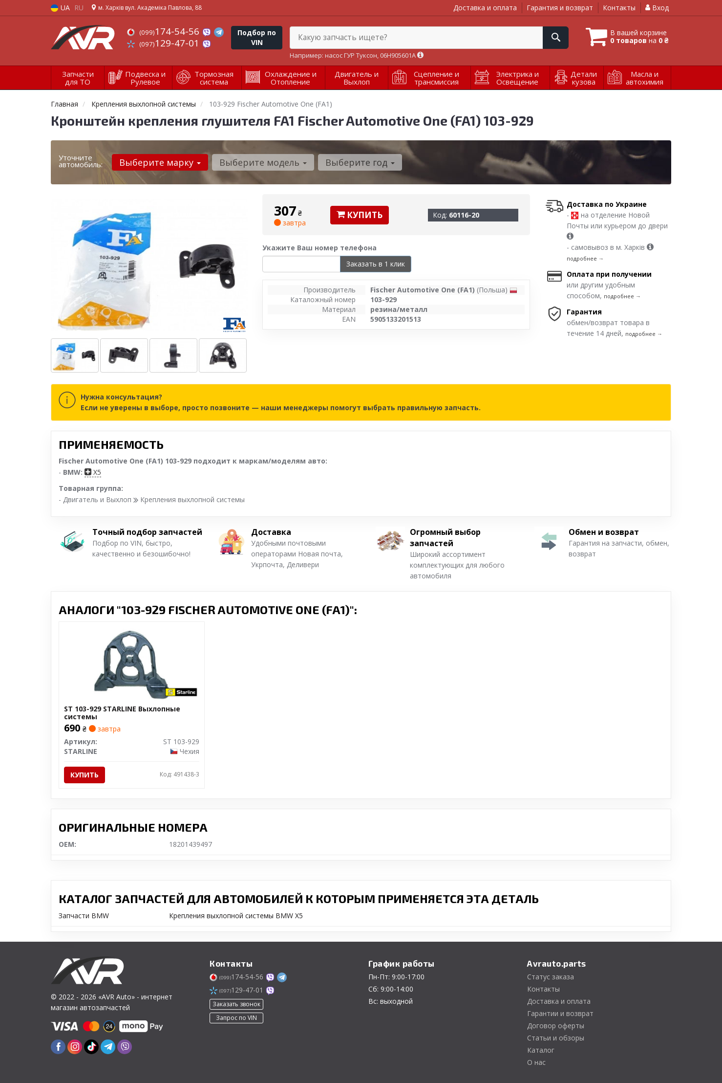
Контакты (619, 7)
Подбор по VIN (256, 37)
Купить (359, 215)
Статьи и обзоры (555, 1037)
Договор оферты (555, 1025)
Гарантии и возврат (560, 1013)
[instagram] (74, 1046)
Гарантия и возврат (560, 7)
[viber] (124, 1046)
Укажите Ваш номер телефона (319, 247)
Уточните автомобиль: (81, 161)
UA (60, 7)
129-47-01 (164, 43)
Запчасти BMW (84, 915)
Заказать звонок (236, 1004)
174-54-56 (164, 31)
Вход (657, 7)
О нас (536, 1062)
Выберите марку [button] (160, 162)
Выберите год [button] (360, 162)
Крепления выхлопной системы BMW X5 (236, 915)
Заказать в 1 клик (375, 263)
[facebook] (58, 1046)
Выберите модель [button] (263, 162)
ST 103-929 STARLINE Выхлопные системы (122, 712)
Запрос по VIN (236, 1018)
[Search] (556, 37)
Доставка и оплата (485, 7)
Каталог (540, 1050)
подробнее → (585, 258)
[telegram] (108, 1046)
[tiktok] (91, 1046)
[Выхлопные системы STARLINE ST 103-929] (132, 663)
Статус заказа (550, 976)
